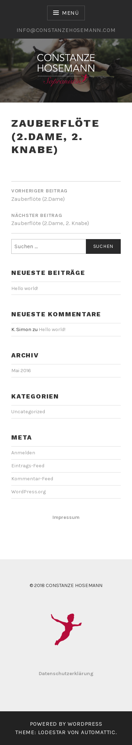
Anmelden (23, 453)
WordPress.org (28, 492)
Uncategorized (28, 412)
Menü (70, 12)
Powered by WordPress (66, 723)
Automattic (98, 732)
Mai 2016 (21, 371)
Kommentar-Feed (32, 479)
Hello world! (24, 288)
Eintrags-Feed (27, 466)
